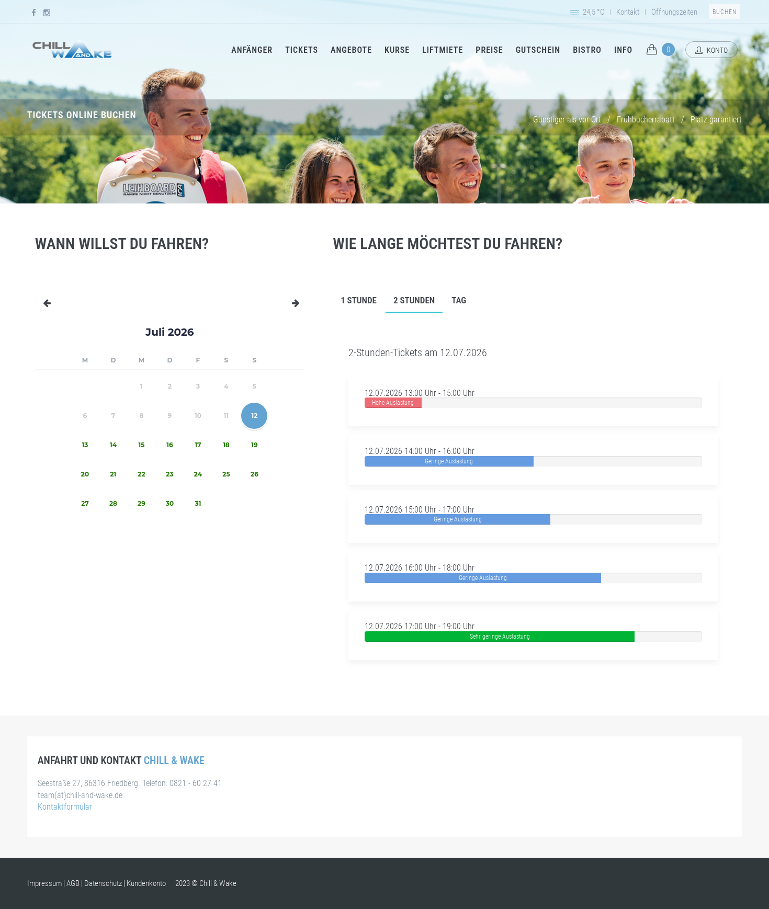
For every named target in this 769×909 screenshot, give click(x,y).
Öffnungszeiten (674, 12)
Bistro (587, 50)
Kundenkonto (146, 883)
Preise (489, 50)
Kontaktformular (65, 807)
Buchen (725, 12)
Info (623, 50)
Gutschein (538, 50)
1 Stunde (359, 300)
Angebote (351, 50)
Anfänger (252, 50)
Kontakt (627, 12)
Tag (458, 300)
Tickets (301, 50)
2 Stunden (414, 300)
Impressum (44, 883)
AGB (73, 883)
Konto (711, 50)
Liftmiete (442, 50)
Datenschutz (103, 883)
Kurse (397, 50)
